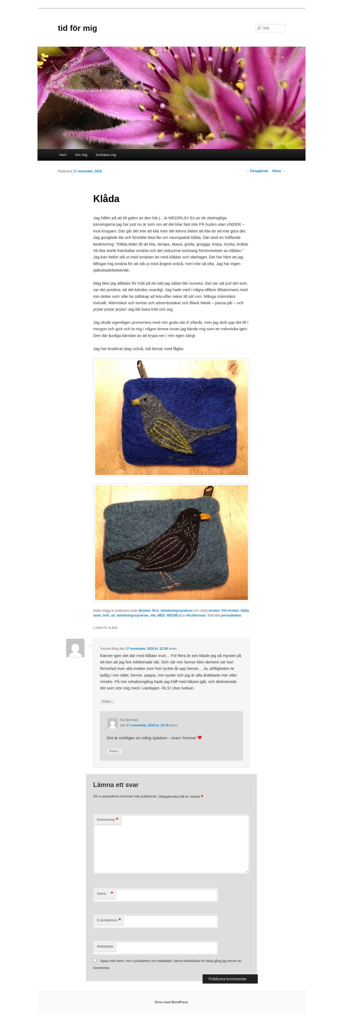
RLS (155, 610)
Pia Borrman (196, 615)
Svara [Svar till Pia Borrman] (114, 751)
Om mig (81, 155)
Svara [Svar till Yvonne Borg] (107, 701)
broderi (214, 610)
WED (161, 615)
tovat (97, 615)
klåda (245, 610)
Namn (105, 894)
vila (153, 615)
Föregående (257, 171)
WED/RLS (174, 615)
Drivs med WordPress (171, 1002)
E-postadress (109, 920)
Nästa (278, 171)
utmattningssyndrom (132, 615)
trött (106, 615)
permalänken (231, 615)
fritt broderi (230, 610)
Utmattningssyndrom (177, 610)
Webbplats (105, 946)
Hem (62, 155)
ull (113, 615)
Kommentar (107, 820)
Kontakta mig (106, 155)
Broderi (145, 610)
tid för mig (77, 28)
